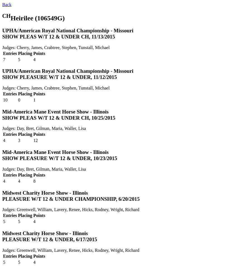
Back (6, 4)
